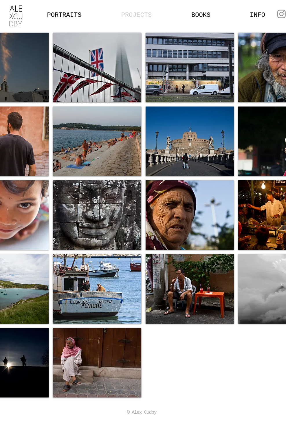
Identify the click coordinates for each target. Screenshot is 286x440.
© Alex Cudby (141, 412)
